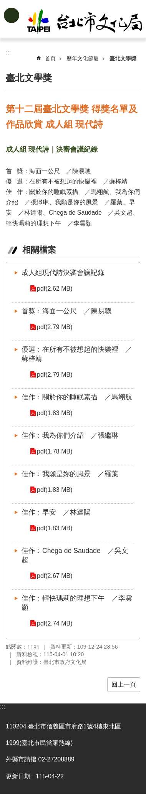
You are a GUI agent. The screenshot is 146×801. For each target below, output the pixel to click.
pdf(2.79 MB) (54, 327)
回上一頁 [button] (123, 684)
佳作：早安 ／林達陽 (56, 512)
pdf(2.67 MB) (54, 576)
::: (2, 706)
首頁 (50, 58)
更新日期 (18, 776)
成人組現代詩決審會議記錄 (63, 272)
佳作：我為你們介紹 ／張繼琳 (70, 435)
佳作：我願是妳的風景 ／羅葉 (70, 474)
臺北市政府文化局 (85, 22)
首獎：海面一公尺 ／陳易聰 (66, 311)
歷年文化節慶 (82, 58)
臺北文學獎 (122, 58)
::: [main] (8, 52)
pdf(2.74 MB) (54, 623)
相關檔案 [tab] (39, 250)
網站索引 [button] (11, 15)
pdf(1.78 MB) (54, 451)
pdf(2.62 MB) (54, 288)
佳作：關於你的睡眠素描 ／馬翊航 (77, 397)
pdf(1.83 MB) (54, 413)
